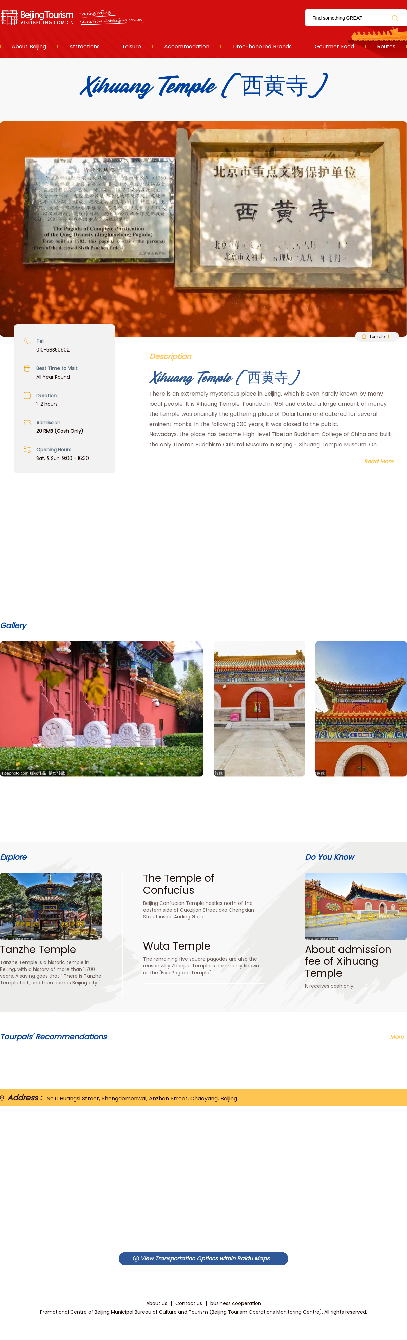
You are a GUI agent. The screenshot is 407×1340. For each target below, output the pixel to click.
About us (156, 1303)
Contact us (188, 1303)
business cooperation (235, 1303)
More (397, 1037)
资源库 (73, 18)
